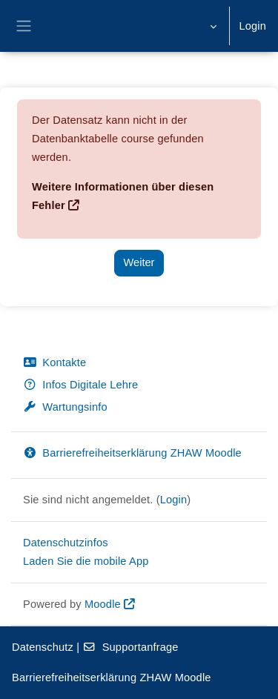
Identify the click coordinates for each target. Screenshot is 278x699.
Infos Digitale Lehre (80, 385)
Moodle (103, 604)
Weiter (139, 262)
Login (252, 26)
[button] (211, 26)
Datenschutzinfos (65, 543)
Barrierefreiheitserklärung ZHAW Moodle (132, 453)
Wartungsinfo (65, 407)
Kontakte (54, 362)
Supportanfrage (130, 647)
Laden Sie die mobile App (86, 561)
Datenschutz (42, 647)
